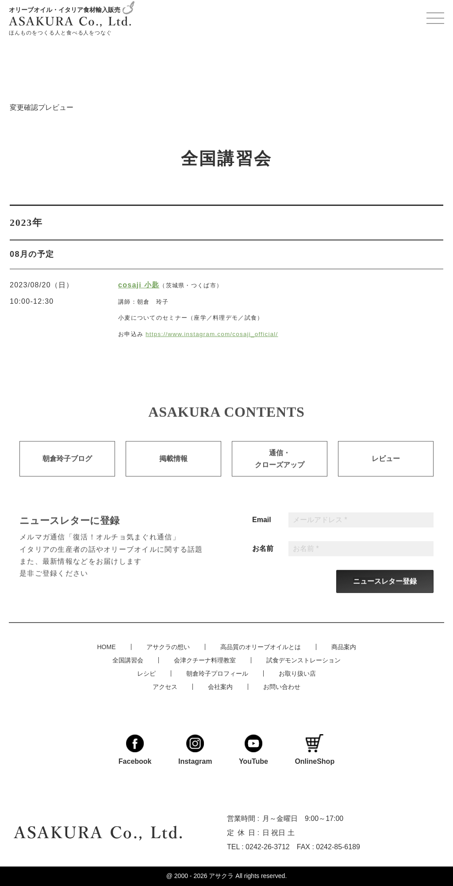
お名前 (262, 559)
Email (261, 530)
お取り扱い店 (297, 673)
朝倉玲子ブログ (67, 470)
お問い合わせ (281, 686)
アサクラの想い (168, 646)
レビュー (386, 470)
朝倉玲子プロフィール (217, 673)
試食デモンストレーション (303, 660)
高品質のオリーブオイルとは (260, 646)
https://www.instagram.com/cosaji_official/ (212, 334)
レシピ (146, 673)
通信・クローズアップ (279, 470)
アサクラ (221, 875)
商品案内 (343, 646)
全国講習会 (127, 660)
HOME (106, 646)
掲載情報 (173, 470)
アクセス (165, 686)
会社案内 (220, 686)
